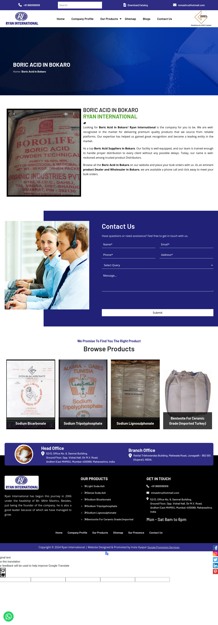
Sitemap (130, 19)
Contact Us (164, 19)
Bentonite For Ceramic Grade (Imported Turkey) (108, 521)
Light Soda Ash (94, 486)
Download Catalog (135, 5)
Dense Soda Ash (95, 492)
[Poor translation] (3, 572)
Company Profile (82, 19)
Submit (157, 313)
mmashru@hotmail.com (189, 5)
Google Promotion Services (163, 547)
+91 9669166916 (29, 5)
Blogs (146, 19)
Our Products (109, 19)
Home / (17, 71)
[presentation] (128, 302)
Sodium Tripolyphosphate (100, 506)
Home (61, 19)
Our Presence (136, 532)
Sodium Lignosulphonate (100, 512)
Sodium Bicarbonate (97, 499)
